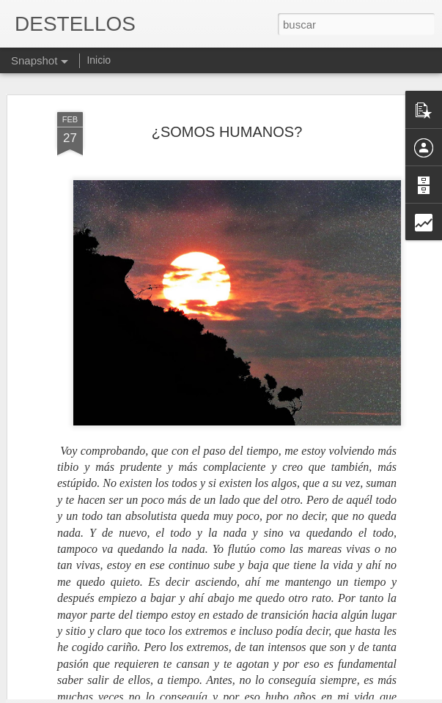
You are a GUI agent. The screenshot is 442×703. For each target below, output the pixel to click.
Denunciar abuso (326, 695)
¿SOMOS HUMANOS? (227, 91)
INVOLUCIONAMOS (93, 658)
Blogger (278, 695)
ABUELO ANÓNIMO (267, 650)
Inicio (98, 60)
